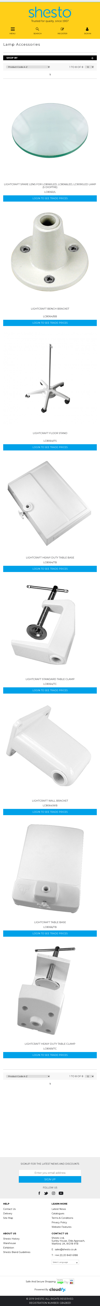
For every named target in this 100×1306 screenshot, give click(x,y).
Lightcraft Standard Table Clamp (50, 679)
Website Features (61, 1226)
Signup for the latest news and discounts (50, 1163)
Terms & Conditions (62, 1218)
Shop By (12, 57)
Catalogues (58, 1213)
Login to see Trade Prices (50, 198)
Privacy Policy (59, 1222)
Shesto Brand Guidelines (16, 1252)
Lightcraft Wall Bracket (50, 800)
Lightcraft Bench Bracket (50, 308)
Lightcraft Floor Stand (50, 433)
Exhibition (8, 1247)
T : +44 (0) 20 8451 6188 (65, 1255)
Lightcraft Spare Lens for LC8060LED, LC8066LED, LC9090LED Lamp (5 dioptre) (50, 186)
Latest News (59, 1209)
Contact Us (9, 1209)
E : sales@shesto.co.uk (64, 1249)
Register (62, 31)
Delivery (7, 1213)
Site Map (8, 1218)
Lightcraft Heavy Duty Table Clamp (50, 1043)
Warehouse (9, 1243)
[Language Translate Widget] (65, 1262)
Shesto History (11, 1238)
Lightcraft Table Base (50, 922)
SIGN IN (87, 31)
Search (37, 31)
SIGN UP (50, 1179)
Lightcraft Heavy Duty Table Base (50, 557)
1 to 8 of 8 (76, 67)
